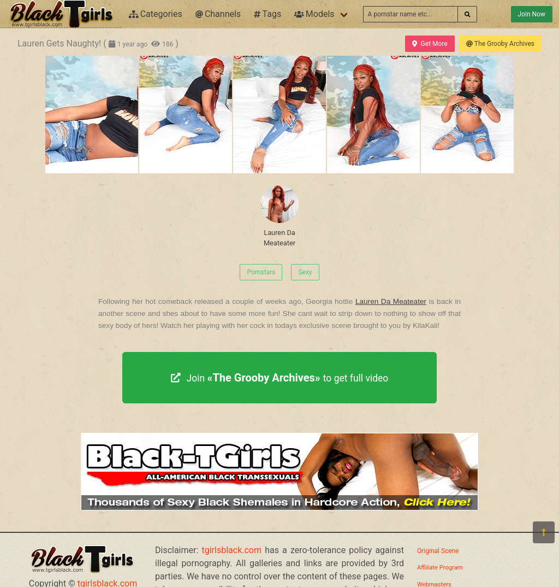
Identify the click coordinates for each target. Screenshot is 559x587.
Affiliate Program (440, 567)
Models (314, 14)
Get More (429, 44)
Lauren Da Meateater (279, 216)
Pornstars (261, 272)
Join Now (531, 14)
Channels (218, 14)
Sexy (305, 272)
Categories (155, 14)
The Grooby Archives (500, 44)
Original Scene (438, 551)
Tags (267, 14)
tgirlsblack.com (232, 550)
